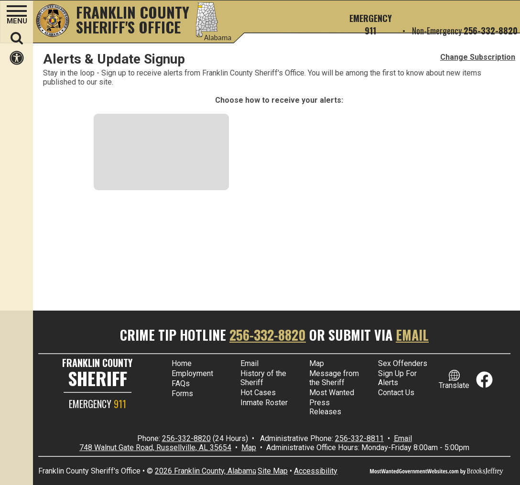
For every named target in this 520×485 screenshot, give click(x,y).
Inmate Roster (264, 402)
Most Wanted (331, 392)
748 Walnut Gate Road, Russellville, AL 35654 (155, 447)
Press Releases (325, 407)
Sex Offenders (402, 363)
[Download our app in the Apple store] (397, 173)
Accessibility (315, 470)
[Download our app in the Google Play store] (397, 133)
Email (412, 335)
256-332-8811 (359, 438)
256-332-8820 (491, 30)
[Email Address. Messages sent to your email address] (161, 152)
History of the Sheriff (263, 378)
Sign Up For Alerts (397, 378)
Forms (182, 393)
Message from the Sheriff (334, 378)
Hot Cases (258, 392)
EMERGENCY (97, 404)
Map (316, 363)
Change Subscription (477, 57)
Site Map (273, 470)
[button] (17, 15)
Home (182, 363)
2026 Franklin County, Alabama (205, 470)
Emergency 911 (370, 24)
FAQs (181, 383)
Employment (192, 373)
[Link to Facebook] (484, 378)
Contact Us (396, 392)
